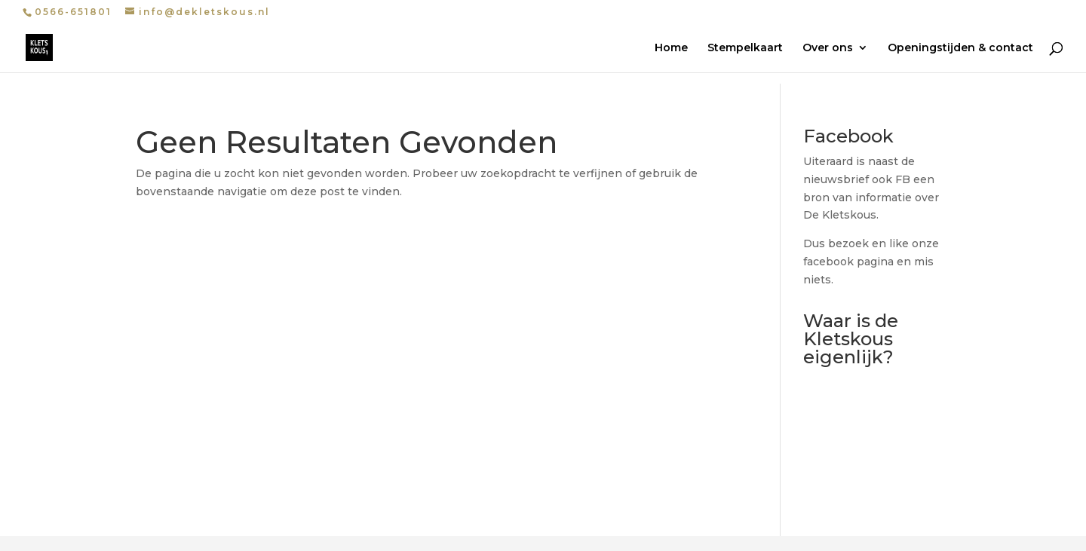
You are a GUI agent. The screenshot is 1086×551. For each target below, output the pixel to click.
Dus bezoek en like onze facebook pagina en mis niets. (871, 261)
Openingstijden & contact (960, 48)
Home (671, 48)
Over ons (827, 48)
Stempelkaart (745, 48)
